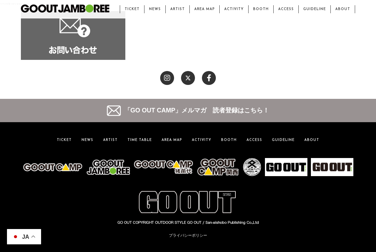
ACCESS (286, 9)
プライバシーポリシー (188, 235)
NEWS (155, 9)
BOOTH (261, 9)
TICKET (132, 9)
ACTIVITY (234, 9)
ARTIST (177, 9)
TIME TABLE (139, 140)
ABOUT (342, 9)
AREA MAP (204, 9)
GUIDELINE (314, 9)
